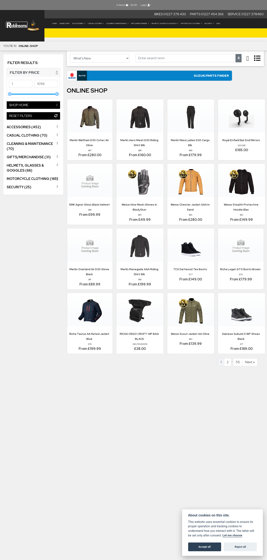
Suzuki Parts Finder (106, 78)
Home (54, 23)
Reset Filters (33, 116)
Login (146, 5)
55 (238, 365)
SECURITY (208, 23)
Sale (218, 23)
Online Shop (64, 23)
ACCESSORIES (78, 23)
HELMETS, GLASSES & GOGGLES (164, 23)
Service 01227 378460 (246, 14)
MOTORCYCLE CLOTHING (190, 23)
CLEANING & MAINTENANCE (116, 23)
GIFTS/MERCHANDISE (139, 23)
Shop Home (33, 105)
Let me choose (232, 535)
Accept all (205, 546)
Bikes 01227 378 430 (170, 14)
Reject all (240, 546)
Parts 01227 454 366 (207, 14)
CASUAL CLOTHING (95, 23)
